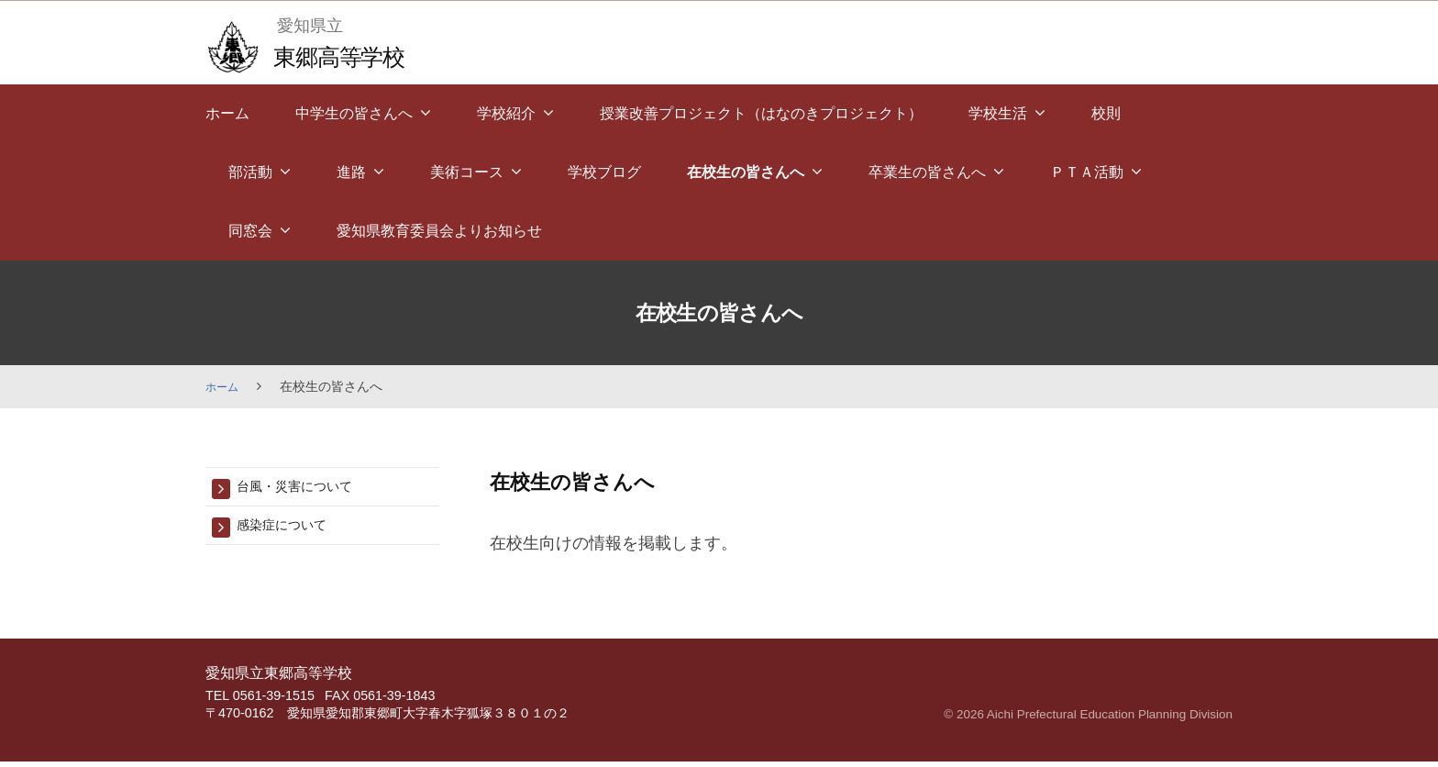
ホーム (227, 113)
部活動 (250, 172)
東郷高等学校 (349, 55)
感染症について (291, 529)
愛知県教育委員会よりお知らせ (439, 231)
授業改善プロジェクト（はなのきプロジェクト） (761, 113)
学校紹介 (506, 113)
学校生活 (997, 113)
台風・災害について (307, 487)
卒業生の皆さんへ (927, 172)
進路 (351, 172)
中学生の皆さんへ (354, 113)
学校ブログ (604, 172)
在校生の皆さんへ (745, 172)
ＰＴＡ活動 (1086, 172)
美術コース (466, 172)
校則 (1106, 113)
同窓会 (250, 231)
